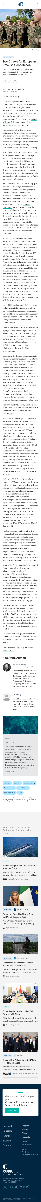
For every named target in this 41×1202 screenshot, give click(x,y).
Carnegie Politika (23, 958)
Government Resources (30, 1155)
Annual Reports (27, 1144)
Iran (20, 792)
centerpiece (15, 247)
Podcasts (26, 1137)
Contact (24, 1142)
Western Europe (9, 792)
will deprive (31, 155)
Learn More (9, 771)
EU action (18, 179)
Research (8, 1125)
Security (7, 783)
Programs (26, 1125)
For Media (25, 1152)
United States (23, 788)
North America (9, 788)
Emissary (19, 1055)
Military (17, 783)
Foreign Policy (29, 783)
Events (25, 1129)
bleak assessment (11, 370)
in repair (13, 379)
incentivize (11, 227)
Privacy (24, 1149)
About (6, 1135)
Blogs (24, 1133)
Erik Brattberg (9, 89)
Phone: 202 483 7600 (10, 1182)
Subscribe (12, 1110)
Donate (7, 1145)
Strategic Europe (23, 909)
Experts (7, 1140)
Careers (24, 1147)
